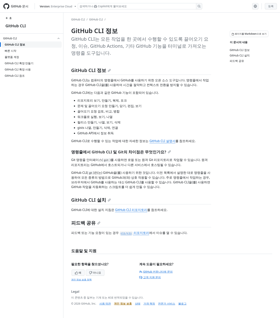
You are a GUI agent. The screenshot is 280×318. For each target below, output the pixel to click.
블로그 (182, 303)
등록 (271, 6)
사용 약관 (105, 303)
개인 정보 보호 (123, 303)
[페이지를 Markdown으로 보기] (249, 34)
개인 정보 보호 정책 (81, 279)
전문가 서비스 (166, 303)
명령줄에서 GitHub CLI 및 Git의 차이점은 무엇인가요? (121, 152)
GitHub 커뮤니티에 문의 (156, 271)
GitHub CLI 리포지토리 (131, 210)
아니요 (95, 272)
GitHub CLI (15, 25)
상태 (137, 303)
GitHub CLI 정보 (91, 70)
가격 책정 (149, 303)
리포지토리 (134, 233)
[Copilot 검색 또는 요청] (140, 6)
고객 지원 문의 (150, 277)
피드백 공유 (85, 223)
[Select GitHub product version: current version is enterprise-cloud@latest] (58, 6)
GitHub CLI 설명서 (162, 141)
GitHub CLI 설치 (91, 200)
